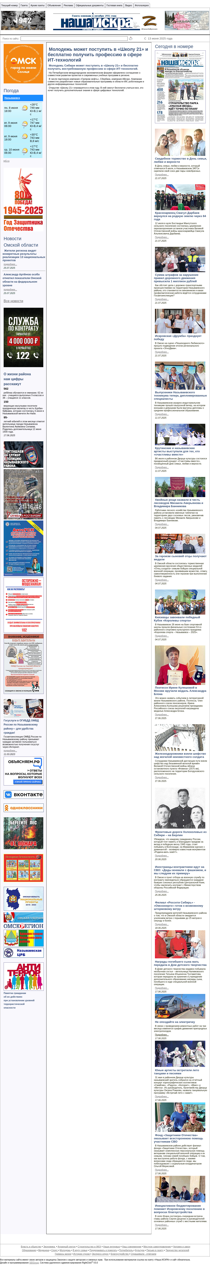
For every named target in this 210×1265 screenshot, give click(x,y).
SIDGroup (34, 1263)
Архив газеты (38, 5)
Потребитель (126, 1250)
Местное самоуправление (157, 1246)
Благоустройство (120, 1254)
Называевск (12, 98)
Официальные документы (90, 5)
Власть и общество (31, 1246)
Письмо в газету (155, 1250)
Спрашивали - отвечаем (143, 1254)
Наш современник (131, 1246)
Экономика (49, 1246)
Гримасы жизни (63, 1254)
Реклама (68, 5)
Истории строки (81, 1254)
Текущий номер (9, 5)
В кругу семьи (80, 1250)
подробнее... (10, 264)
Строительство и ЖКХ (89, 1246)
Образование (29, 1250)
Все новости (13, 301)
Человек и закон (181, 1246)
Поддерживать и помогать (103, 1250)
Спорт (54, 1250)
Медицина (43, 1250)
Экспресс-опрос (100, 1254)
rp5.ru (6, 161)
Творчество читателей (177, 1250)
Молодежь (65, 1250)
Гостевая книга (114, 5)
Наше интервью (111, 1246)
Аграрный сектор (67, 1246)
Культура (139, 1250)
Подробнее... (162, 174)
